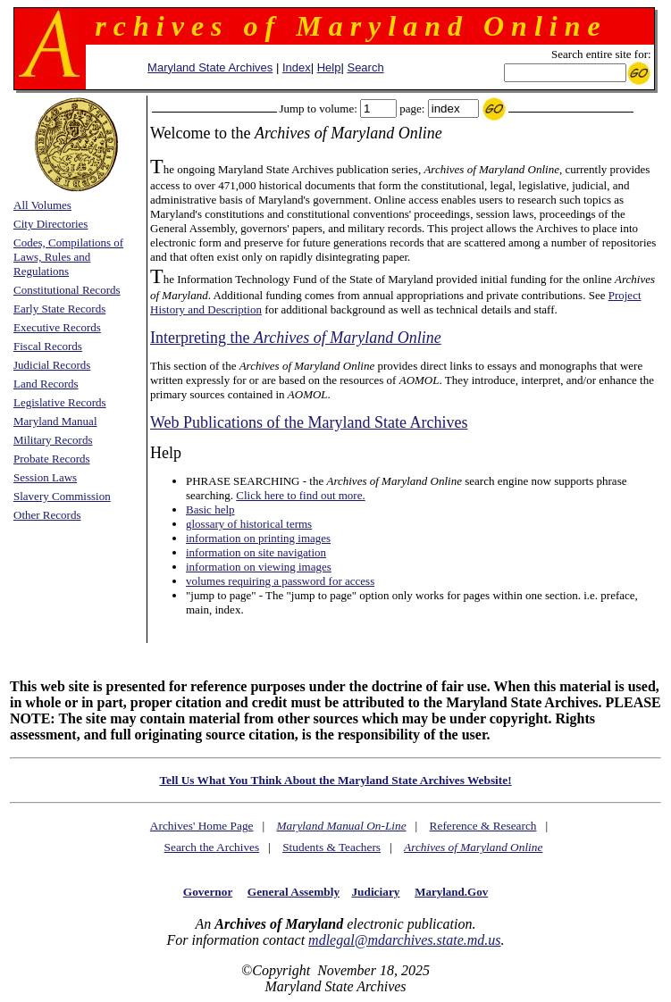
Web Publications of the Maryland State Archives (308, 422)
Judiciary (375, 891)
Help (329, 67)
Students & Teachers (331, 847)
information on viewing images (258, 566)
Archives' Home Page (202, 825)
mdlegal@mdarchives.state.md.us (404, 940)
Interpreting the (295, 338)
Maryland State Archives (210, 67)
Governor (207, 891)
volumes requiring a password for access (280, 581)
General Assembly (293, 891)
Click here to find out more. (300, 495)
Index (296, 67)
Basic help (210, 509)
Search (365, 67)
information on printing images (258, 538)
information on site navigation (256, 552)
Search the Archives (212, 847)
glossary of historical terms (249, 523)
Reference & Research (483, 825)
